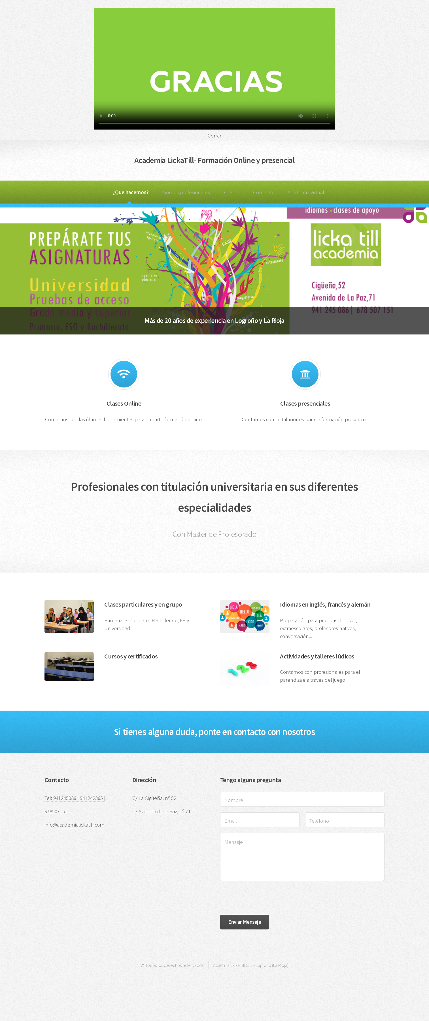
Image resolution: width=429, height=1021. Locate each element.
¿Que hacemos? (131, 192)
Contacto (263, 192)
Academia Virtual (306, 192)
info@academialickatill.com (74, 824)
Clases (231, 192)
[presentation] (263, 898)
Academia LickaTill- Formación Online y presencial (214, 160)
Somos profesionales (186, 192)
